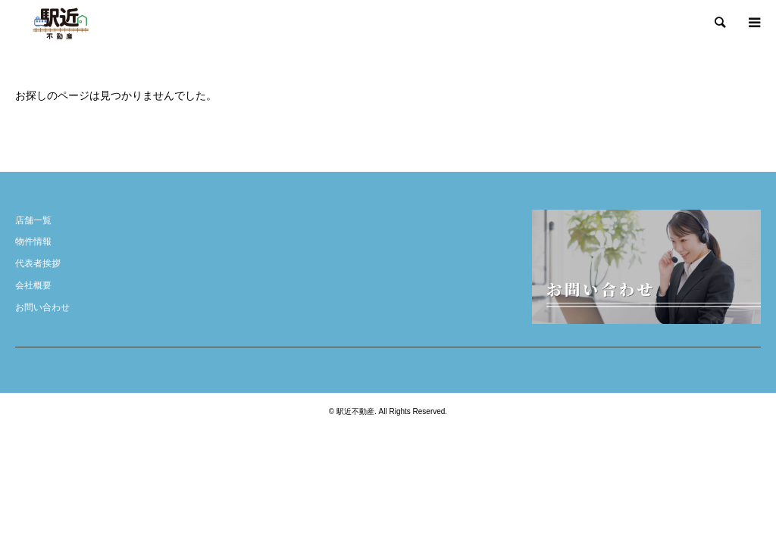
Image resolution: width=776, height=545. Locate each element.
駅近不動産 (355, 411)
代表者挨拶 (38, 263)
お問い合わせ (42, 307)
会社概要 (33, 285)
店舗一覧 (33, 220)
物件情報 (33, 241)
